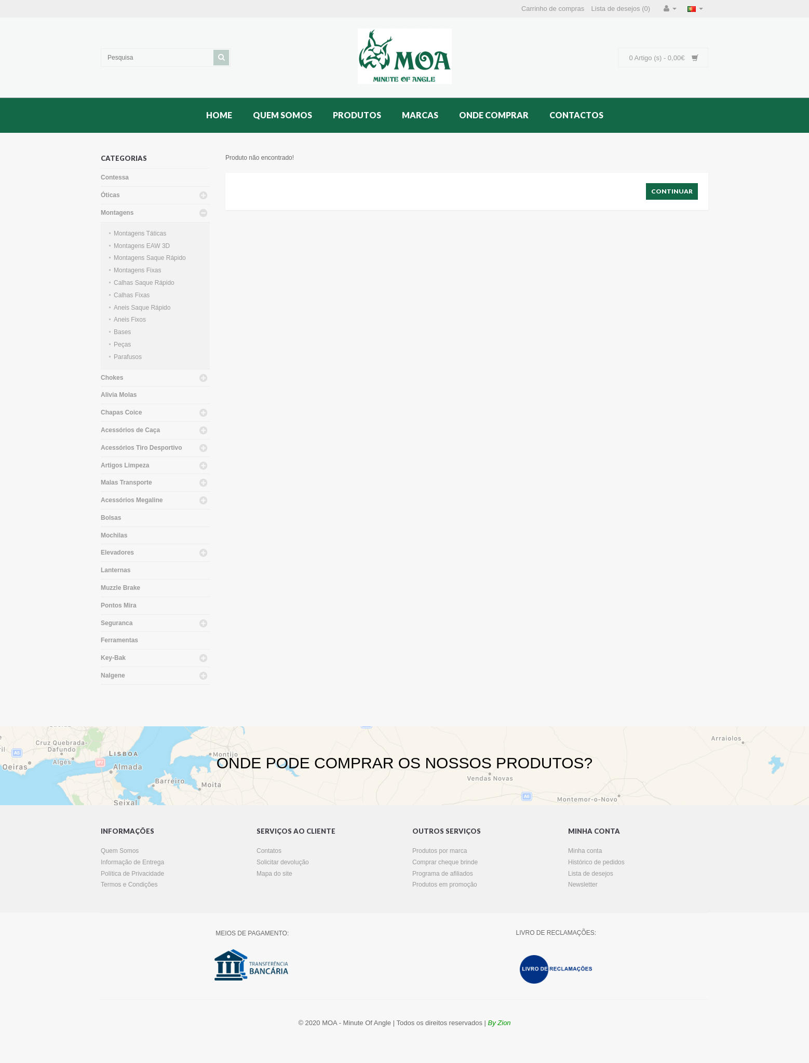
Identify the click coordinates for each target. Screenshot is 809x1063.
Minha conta (585, 850)
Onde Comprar (494, 115)
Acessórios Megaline (132, 500)
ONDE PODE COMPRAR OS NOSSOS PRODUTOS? (405, 762)
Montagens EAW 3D (142, 246)
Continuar (672, 191)
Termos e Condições (129, 884)
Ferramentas (119, 640)
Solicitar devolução (283, 862)
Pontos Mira (119, 605)
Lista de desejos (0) (620, 8)
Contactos (576, 115)
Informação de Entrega (132, 862)
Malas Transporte (126, 482)
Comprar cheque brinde (445, 862)
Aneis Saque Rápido (142, 307)
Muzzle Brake (120, 587)
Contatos (269, 850)
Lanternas (115, 570)
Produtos (357, 115)
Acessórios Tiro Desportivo (141, 447)
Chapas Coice (121, 412)
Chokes (112, 377)
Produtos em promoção (444, 884)
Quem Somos (282, 115)
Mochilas (114, 535)
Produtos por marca (439, 850)
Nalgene (113, 675)
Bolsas (111, 517)
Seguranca (116, 623)
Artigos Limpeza (125, 465)
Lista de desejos (590, 873)
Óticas (110, 195)
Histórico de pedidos (596, 862)
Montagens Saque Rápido (150, 257)
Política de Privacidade (132, 873)
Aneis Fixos (130, 319)
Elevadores (117, 552)
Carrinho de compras (552, 8)
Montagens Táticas (140, 233)
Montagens (117, 212)
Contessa (115, 177)
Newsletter (583, 884)
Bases (122, 332)
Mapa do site (274, 873)
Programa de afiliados (442, 873)
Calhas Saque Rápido (144, 282)
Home (219, 115)
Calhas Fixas (132, 295)
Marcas (420, 115)
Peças (122, 344)
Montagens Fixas (137, 270)
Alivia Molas (119, 394)
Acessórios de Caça (130, 430)
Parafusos (128, 357)
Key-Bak (113, 657)
